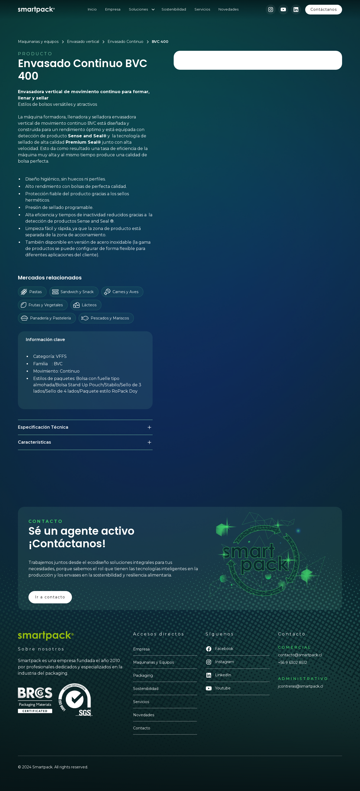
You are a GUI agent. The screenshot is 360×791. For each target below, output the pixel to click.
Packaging (143, 675)
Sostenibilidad (174, 9)
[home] (36, 9)
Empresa (112, 9)
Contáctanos (323, 9)
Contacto (141, 728)
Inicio (92, 9)
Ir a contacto (50, 597)
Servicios (202, 9)
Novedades (228, 9)
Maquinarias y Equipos (153, 662)
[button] (144, 9)
